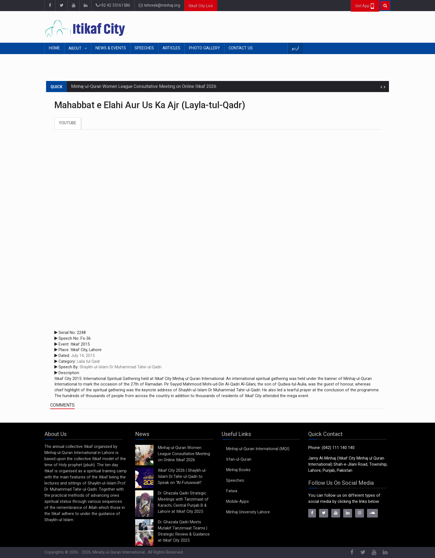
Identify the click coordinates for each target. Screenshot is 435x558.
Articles (171, 48)
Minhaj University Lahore (248, 512)
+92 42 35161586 (113, 5)
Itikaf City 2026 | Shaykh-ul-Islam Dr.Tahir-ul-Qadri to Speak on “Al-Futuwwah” (182, 476)
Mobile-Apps (237, 501)
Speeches (144, 48)
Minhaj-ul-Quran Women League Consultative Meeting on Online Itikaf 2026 (143, 86)
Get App (365, 6)
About (76, 48)
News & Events (110, 48)
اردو (295, 48)
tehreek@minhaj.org (159, 5)
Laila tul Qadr (88, 361)
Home (54, 48)
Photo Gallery (204, 48)
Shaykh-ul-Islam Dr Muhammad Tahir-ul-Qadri (120, 367)
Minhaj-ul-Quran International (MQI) (257, 449)
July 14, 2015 (83, 355)
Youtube (67, 123)
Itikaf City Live (201, 6)
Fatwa (231, 491)
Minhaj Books (238, 470)
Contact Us (241, 48)
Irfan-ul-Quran (238, 459)
